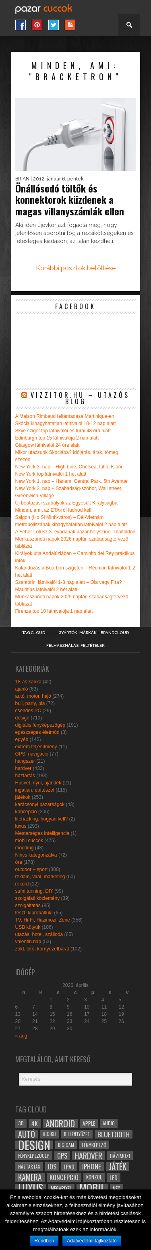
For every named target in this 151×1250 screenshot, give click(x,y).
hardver (23, 768)
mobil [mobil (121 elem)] (92, 1188)
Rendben (44, 1241)
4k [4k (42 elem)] (34, 1123)
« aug (21, 1036)
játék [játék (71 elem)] (117, 1166)
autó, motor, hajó (33, 696)
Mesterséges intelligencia (42, 833)
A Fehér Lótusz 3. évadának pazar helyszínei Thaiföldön (75, 532)
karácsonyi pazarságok (40, 804)
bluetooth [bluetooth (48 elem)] (113, 1134)
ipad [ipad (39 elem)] (69, 1166)
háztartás (25, 775)
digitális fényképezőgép (40, 725)
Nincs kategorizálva (36, 855)
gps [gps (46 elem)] (62, 1155)
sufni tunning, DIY (34, 891)
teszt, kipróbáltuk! (34, 913)
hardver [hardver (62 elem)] (88, 1155)
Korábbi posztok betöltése (76, 268)
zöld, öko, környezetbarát (42, 949)
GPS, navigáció (32, 754)
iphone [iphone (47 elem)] (91, 1166)
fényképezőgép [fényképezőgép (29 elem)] (34, 1155)
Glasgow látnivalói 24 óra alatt (47, 445)
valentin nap (28, 941)
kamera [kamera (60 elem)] (30, 1177)
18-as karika (28, 682)
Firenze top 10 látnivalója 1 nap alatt (54, 611)
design (22, 718)
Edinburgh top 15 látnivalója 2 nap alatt (57, 438)
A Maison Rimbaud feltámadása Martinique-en (64, 416)
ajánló (21, 689)
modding (24, 848)
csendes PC (28, 710)
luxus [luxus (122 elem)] (30, 1188)
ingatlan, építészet (34, 790)
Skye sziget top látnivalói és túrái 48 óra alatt (63, 431)
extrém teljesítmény (36, 747)
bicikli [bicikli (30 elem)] (49, 1134)
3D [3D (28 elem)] (21, 1123)
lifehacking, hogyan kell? (41, 819)
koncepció (26, 811)
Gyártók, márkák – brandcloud (93, 633)
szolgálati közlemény (37, 898)
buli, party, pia (30, 703)
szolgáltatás (28, 905)
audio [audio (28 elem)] (109, 1123)
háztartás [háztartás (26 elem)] (29, 1166)
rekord (22, 884)
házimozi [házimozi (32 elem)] (120, 1156)
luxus (21, 826)
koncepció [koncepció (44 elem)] (64, 1177)
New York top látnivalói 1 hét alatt (51, 474)
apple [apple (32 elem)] (89, 1123)
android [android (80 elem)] (60, 1123)
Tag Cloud (33, 633)
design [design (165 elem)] (34, 1145)
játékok (23, 797)
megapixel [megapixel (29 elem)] (61, 1188)
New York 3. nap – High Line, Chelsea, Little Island (69, 467)
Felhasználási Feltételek (75, 646)
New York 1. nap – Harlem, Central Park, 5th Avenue (71, 481)
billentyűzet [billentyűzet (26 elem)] (77, 1133)
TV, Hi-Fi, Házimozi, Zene (42, 920)
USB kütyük (28, 927)
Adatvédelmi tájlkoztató (91, 1241)
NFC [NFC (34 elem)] (116, 1188)
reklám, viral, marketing (40, 876)
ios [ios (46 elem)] (52, 1166)
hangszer (25, 761)
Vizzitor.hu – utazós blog (80, 398)
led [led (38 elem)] (114, 1177)
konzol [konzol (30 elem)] (94, 1177)
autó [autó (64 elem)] (26, 1134)
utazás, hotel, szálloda (39, 934)
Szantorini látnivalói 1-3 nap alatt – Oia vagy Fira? (68, 582)
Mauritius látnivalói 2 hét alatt (46, 589)
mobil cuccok (29, 840)
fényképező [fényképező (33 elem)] (94, 1145)
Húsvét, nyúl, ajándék (38, 783)
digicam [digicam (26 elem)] (66, 1144)
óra (18, 862)
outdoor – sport (31, 869)
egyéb (22, 739)
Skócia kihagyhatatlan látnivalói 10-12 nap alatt (65, 423)
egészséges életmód (37, 732)
